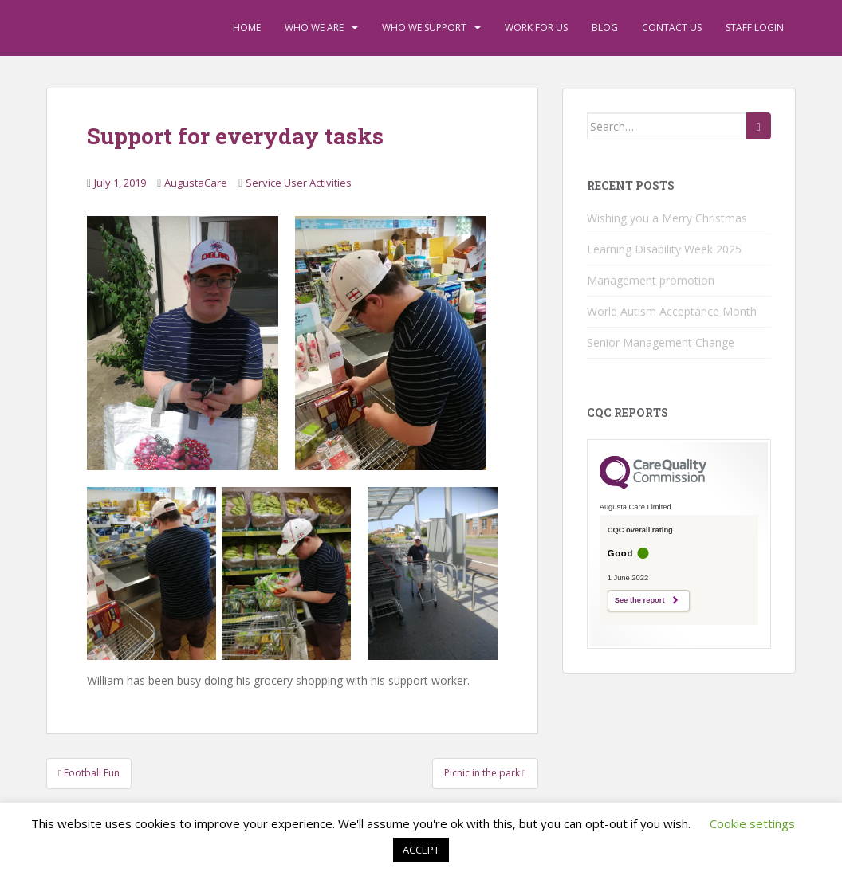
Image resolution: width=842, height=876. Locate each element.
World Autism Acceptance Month (672, 311)
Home (247, 27)
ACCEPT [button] (421, 850)
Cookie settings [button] (752, 823)
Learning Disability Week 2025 (664, 249)
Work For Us (536, 27)
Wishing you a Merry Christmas (667, 218)
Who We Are (314, 27)
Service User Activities (299, 182)
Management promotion (650, 280)
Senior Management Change (660, 342)
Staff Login (755, 27)
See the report (640, 600)
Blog (605, 27)
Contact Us (672, 27)
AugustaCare (195, 182)
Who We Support (424, 27)
